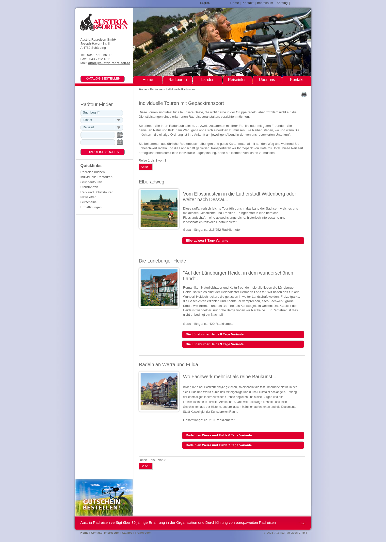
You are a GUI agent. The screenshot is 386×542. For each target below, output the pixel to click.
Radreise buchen (92, 172)
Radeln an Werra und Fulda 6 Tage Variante (219, 435)
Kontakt (247, 3)
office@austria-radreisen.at (109, 63)
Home (143, 89)
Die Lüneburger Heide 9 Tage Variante (215, 344)
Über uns (267, 80)
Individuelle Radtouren (180, 89)
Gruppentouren (91, 182)
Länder (207, 80)
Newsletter (88, 197)
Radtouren (156, 89)
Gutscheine (88, 202)
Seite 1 (146, 167)
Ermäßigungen (91, 207)
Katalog (282, 3)
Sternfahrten (89, 187)
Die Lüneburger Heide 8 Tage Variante (215, 334)
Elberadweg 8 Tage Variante (207, 240)
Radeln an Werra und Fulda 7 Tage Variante (219, 445)
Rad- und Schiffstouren (96, 192)
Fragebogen (143, 532)
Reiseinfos (237, 80)
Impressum (265, 3)
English (205, 3)
